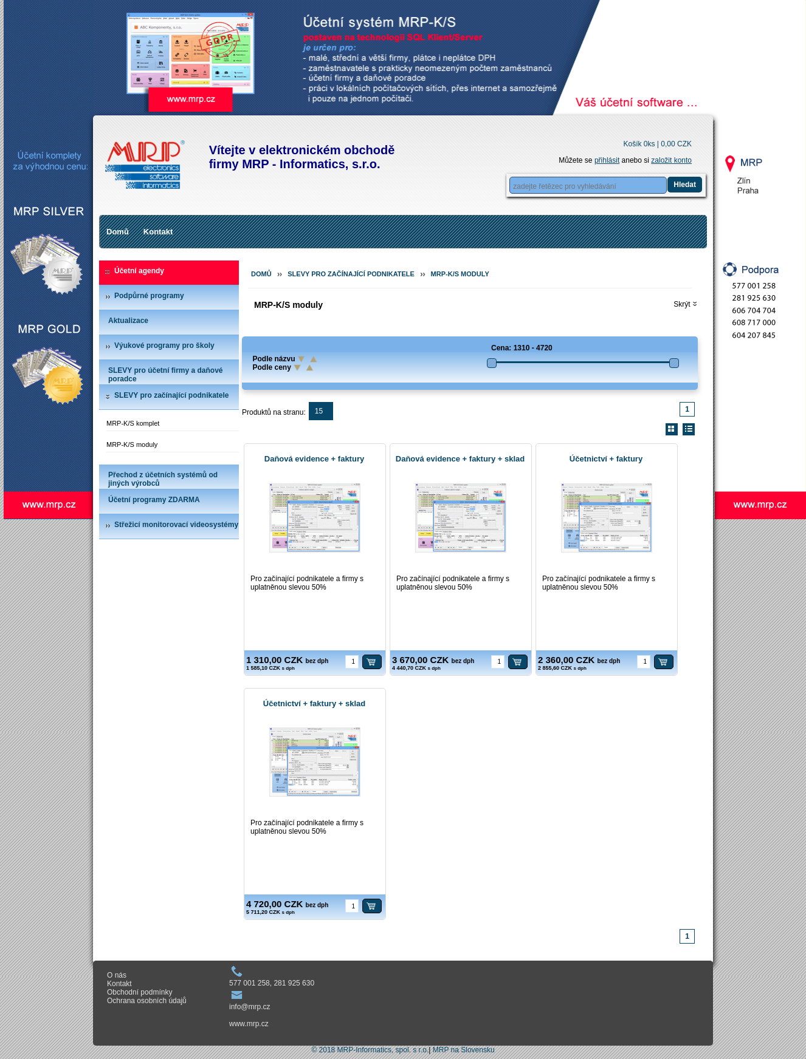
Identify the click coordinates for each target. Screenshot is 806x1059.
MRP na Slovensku (464, 1050)
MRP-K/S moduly (131, 444)
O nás (116, 975)
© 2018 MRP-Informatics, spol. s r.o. (370, 1050)
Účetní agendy (139, 271)
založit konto (671, 160)
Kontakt (158, 231)
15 (319, 411)
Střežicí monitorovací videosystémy (176, 524)
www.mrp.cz (249, 1024)
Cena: (501, 348)
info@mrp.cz (249, 1007)
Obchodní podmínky (139, 992)
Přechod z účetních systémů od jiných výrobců (163, 479)
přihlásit (606, 160)
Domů (117, 231)
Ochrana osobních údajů (147, 1000)
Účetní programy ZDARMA (154, 499)
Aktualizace (128, 320)
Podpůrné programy (149, 295)
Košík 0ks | (657, 144)
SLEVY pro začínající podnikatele (171, 395)
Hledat (684, 184)
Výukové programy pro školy (164, 345)
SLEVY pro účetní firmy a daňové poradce (165, 374)
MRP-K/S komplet (132, 423)
